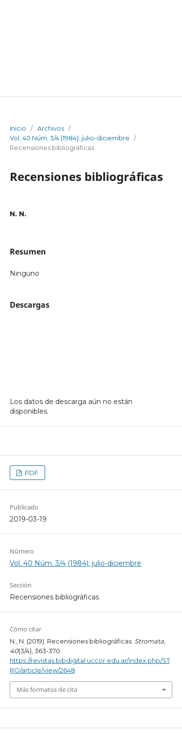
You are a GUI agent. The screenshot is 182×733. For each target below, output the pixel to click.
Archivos (50, 128)
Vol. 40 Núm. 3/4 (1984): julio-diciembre (70, 138)
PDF (30, 473)
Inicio (18, 128)
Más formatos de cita (47, 689)
